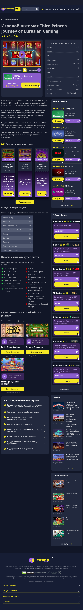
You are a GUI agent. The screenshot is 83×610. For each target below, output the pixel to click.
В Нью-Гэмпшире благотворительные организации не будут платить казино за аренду (73, 433)
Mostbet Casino (60, 365)
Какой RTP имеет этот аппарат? (19, 424)
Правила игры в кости (71, 518)
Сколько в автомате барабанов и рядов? (23, 412)
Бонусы (62, 9)
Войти (78, 9)
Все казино (66, 205)
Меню (18, 9)
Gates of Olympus (25, 165)
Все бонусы (66, 390)
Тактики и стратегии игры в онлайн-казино (72, 531)
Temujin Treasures (34, 347)
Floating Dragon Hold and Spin (10, 383)
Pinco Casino (70, 147)
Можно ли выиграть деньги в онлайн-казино (72, 507)
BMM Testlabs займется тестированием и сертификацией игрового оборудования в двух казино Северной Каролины (72, 420)
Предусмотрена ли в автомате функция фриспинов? (22, 443)
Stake (67, 128)
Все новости (66, 468)
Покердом (69, 108)
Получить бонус (31, 85)
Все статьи (66, 544)
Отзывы (71, 9)
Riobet (56, 245)
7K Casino (69, 167)
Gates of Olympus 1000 (41, 165)
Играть (58, 121)
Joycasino (57, 341)
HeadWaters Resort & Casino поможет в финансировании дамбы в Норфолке (72, 457)
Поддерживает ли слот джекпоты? (20, 449)
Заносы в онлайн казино (71, 481)
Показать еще (25, 202)
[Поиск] (37, 9)
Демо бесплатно (8, 159)
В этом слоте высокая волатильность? (22, 437)
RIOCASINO (24, 193)
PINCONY (41, 193)
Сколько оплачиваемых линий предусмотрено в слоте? (19, 418)
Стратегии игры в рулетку (71, 494)
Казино (48, 9)
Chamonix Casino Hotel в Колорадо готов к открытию (71, 443)
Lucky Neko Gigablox (10, 347)
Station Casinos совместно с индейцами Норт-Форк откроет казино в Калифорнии (72, 406)
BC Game (69, 186)
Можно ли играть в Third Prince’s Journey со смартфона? (24, 430)
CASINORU (8, 193)
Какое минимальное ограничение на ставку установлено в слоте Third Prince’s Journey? (24, 406)
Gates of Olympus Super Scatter (8, 166)
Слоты (55, 9)
